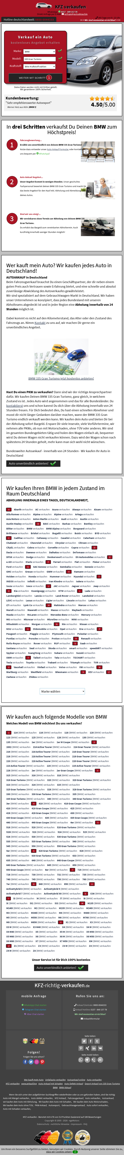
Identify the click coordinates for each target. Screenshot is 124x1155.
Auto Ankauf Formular (57, 159)
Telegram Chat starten (35, 1008)
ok (75, 1152)
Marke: (18, 51)
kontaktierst (14, 405)
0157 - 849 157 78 (69, 11)
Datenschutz (43, 1123)
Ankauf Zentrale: (85, 1004)
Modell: (16, 58)
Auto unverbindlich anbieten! (32, 462)
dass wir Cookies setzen (59, 1151)
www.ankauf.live (29, 1082)
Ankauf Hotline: (82, 1008)
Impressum (76, 1123)
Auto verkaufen (94, 1078)
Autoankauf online (76, 1078)
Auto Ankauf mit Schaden (50, 1082)
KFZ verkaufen (70, 7)
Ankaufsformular (91, 1017)
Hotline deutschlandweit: (29, 19)
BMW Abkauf (65, 1086)
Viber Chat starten (35, 1013)
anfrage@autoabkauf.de (76, 14)
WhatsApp (44, 164)
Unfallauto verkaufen (55, 1078)
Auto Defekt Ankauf (73, 1082)
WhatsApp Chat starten (35, 1004)
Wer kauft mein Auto (34, 1078)
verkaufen (23, 508)
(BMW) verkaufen (25, 731)
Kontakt (40, 322)
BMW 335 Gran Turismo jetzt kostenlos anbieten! (61, 377)
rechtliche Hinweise (60, 1123)
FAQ (85, 1123)
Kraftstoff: (16, 66)
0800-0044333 (99, 1004)
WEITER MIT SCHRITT (35, 77)
